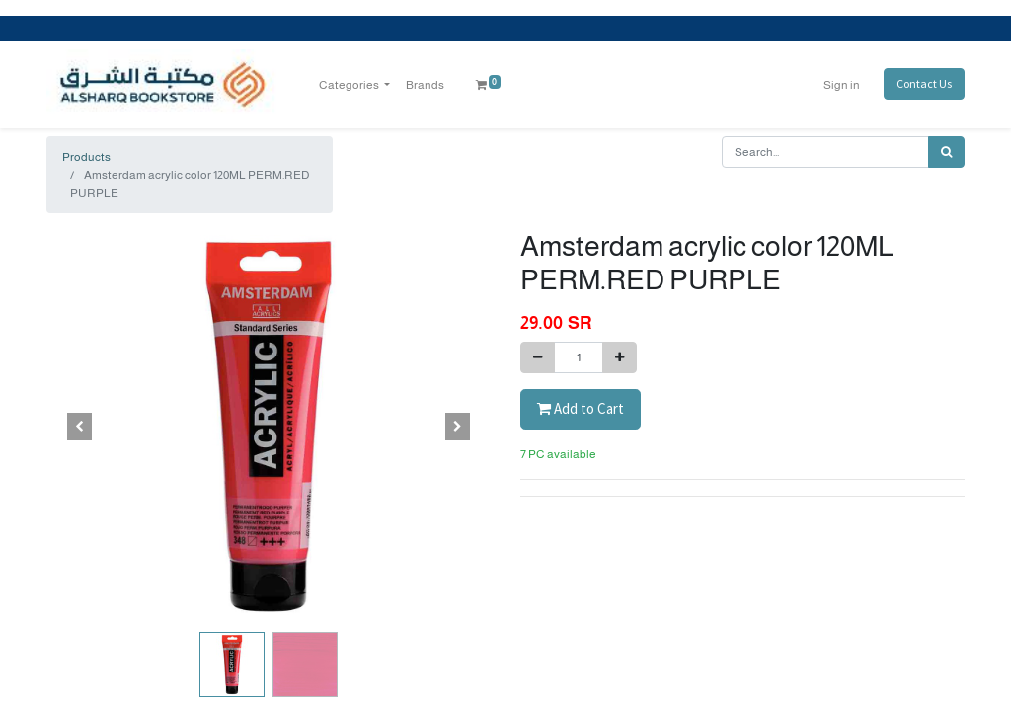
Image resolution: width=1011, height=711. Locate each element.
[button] (80, 426)
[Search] (946, 152)
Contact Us (924, 83)
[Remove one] (537, 357)
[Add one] (619, 357)
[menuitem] (425, 85)
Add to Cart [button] (580, 408)
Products (86, 157)
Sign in (841, 85)
